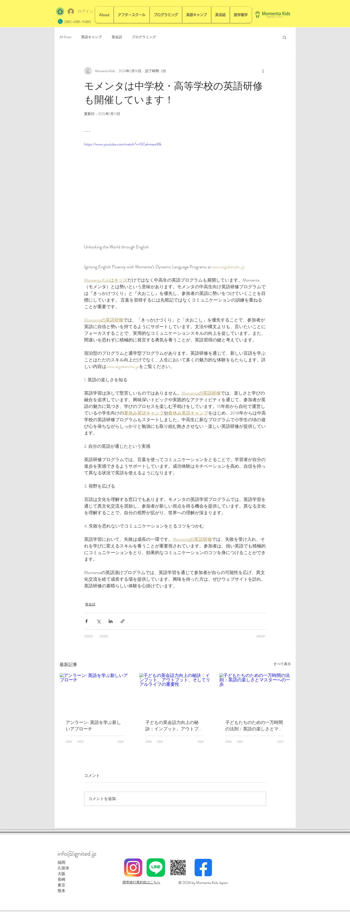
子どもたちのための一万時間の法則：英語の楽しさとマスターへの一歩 (254, 725)
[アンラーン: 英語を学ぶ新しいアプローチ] (95, 693)
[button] (284, 37)
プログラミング (144, 37)
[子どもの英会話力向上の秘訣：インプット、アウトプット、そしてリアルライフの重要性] (175, 693)
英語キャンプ (91, 37)
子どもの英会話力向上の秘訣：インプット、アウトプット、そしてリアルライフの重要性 (174, 725)
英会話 (117, 37)
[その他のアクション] (263, 71)
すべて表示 (282, 663)
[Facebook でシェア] (86, 621)
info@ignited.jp (77, 853)
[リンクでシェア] (122, 621)
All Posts (65, 37)
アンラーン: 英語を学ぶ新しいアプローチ (93, 725)
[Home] (60, 11)
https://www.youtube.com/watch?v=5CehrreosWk (123, 144)
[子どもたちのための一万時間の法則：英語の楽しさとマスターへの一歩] (254, 693)
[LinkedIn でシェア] (110, 621)
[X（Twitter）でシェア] (98, 621)
